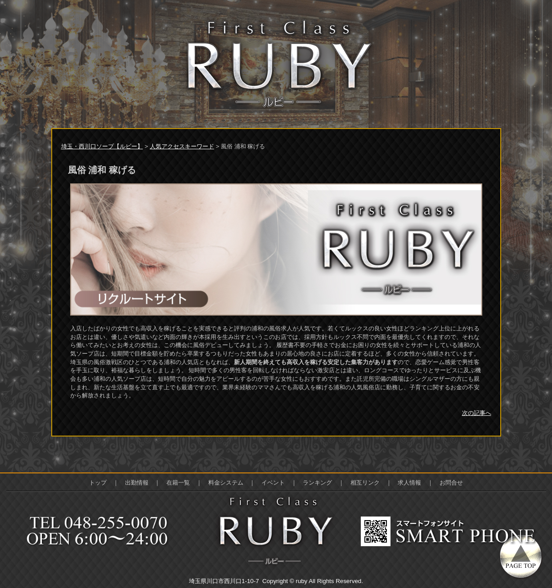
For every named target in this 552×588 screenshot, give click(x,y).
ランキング (317, 482)
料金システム (225, 482)
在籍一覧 (178, 482)
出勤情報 (136, 482)
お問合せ (451, 482)
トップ (98, 482)
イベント (273, 482)
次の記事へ (476, 413)
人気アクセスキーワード (182, 146)
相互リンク (365, 482)
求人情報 (409, 482)
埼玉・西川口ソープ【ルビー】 (102, 146)
